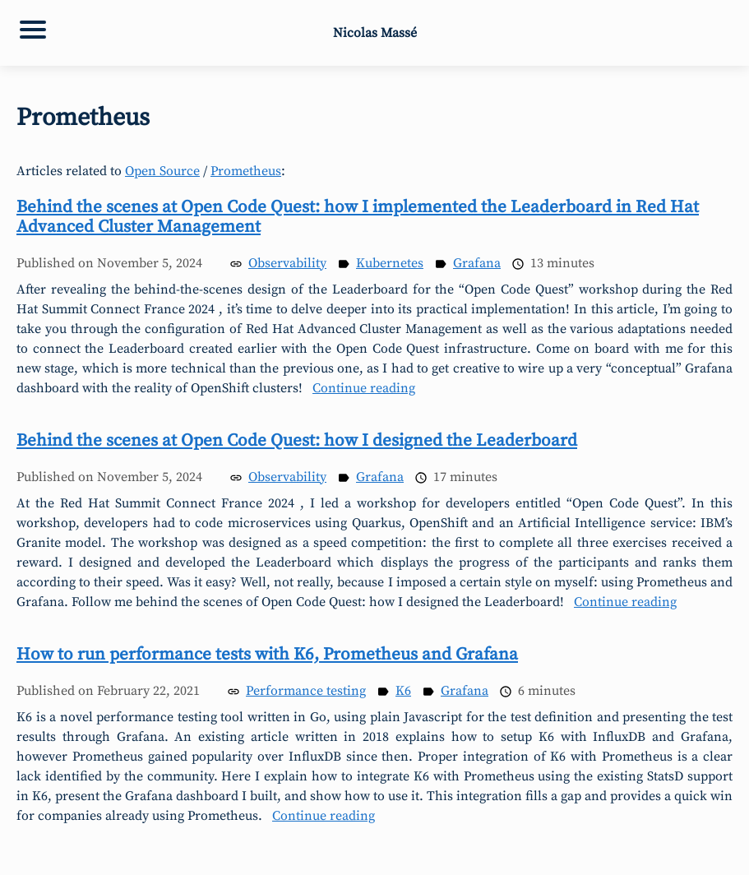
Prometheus (245, 171)
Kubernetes (389, 263)
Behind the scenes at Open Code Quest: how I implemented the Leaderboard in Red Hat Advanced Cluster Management (357, 217)
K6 (403, 691)
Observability (287, 263)
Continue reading (363, 388)
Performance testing (306, 691)
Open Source (162, 171)
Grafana (477, 263)
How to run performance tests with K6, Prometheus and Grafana (267, 654)
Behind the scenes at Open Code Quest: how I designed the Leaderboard (296, 440)
